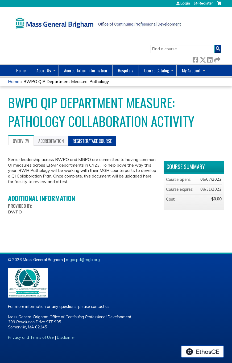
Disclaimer (66, 337)
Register (205, 3)
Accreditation (51, 141)
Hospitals (125, 70)
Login (185, 3)
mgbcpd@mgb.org (83, 259)
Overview (21, 141)
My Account (191, 70)
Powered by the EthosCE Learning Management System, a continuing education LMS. (202, 351)
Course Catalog (156, 70)
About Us (43, 70)
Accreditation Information (85, 70)
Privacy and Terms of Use (31, 337)
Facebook (195, 59)
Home (21, 70)
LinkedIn (209, 59)
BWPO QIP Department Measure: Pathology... (67, 81)
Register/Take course (92, 141)
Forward (216, 59)
